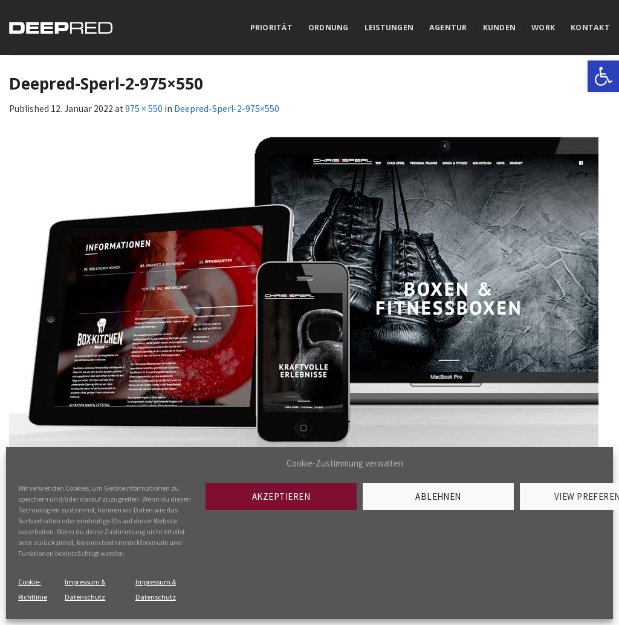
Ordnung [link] (328, 27)
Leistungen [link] (389, 27)
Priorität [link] (271, 27)
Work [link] (543, 27)
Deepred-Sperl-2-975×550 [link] (226, 108)
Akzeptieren (281, 496)
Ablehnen (438, 496)
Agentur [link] (448, 27)
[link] (603, 76)
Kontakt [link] (590, 27)
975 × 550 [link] (144, 108)
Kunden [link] (499, 27)
